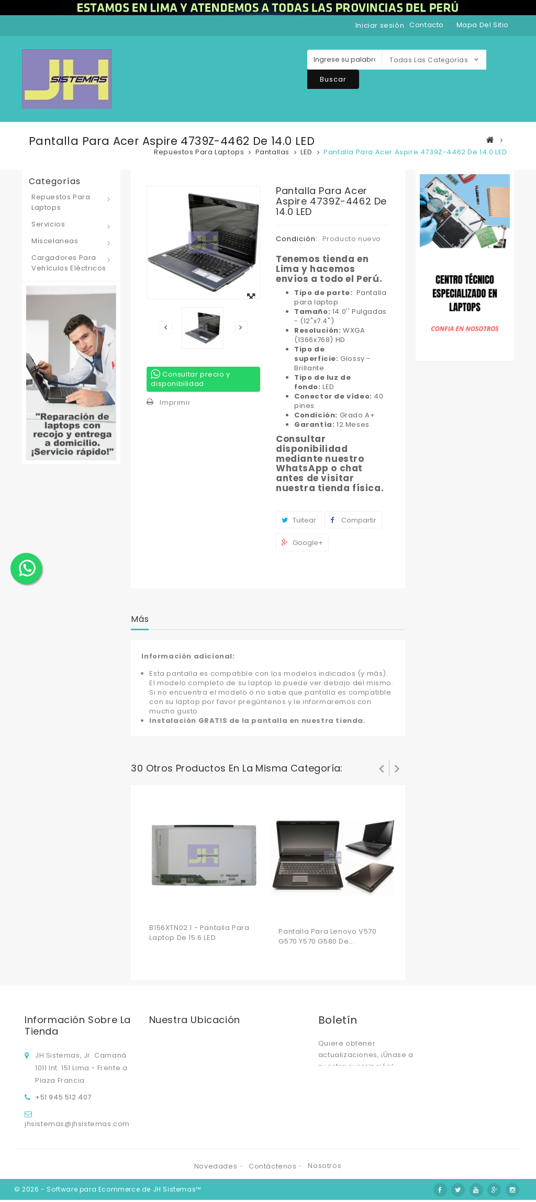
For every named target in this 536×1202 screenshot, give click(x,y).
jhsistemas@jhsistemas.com (77, 1122)
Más (140, 619)
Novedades (216, 1169)
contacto (426, 25)
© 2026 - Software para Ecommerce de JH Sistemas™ (107, 1191)
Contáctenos (273, 1169)
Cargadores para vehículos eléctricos (68, 263)
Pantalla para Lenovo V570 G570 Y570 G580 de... (327, 936)
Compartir (353, 520)
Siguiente (240, 327)
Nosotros (324, 1169)
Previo (166, 327)
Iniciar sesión (379, 25)
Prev (381, 768)
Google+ (302, 543)
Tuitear (299, 520)
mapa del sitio (482, 25)
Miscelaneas (55, 241)
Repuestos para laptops (60, 202)
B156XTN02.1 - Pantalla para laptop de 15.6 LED (199, 933)
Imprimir (175, 402)
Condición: (297, 239)
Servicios (48, 224)
